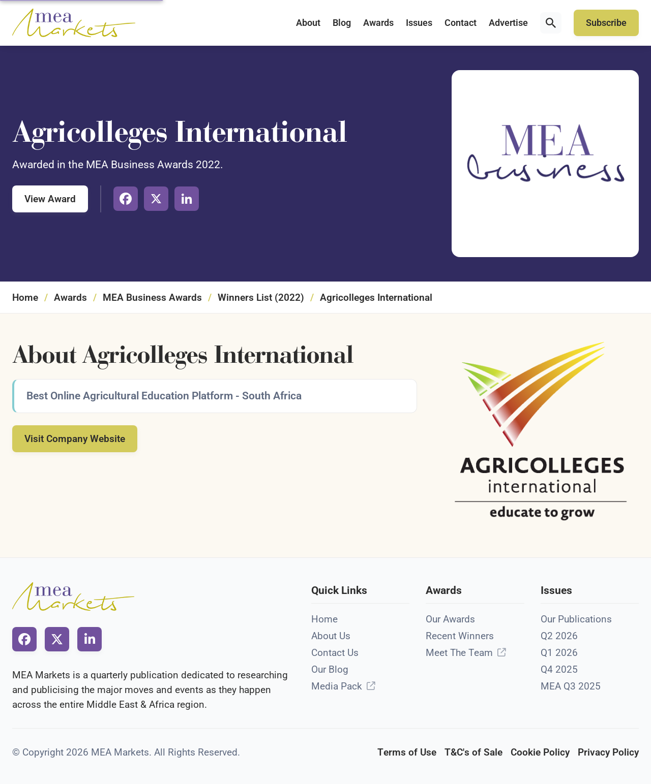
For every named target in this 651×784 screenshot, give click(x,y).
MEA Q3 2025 (571, 686)
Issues (419, 22)
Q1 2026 (559, 652)
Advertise (508, 22)
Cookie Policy (540, 752)
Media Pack (336, 686)
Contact (461, 22)
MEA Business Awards (152, 297)
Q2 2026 (559, 636)
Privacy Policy (608, 752)
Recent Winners (460, 636)
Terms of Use (406, 752)
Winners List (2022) (261, 297)
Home (25, 297)
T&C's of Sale (473, 752)
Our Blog (329, 669)
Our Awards (450, 619)
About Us (330, 636)
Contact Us (335, 652)
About (308, 22)
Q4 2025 (559, 669)
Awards (378, 22)
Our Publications (576, 619)
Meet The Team (459, 652)
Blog (342, 22)
